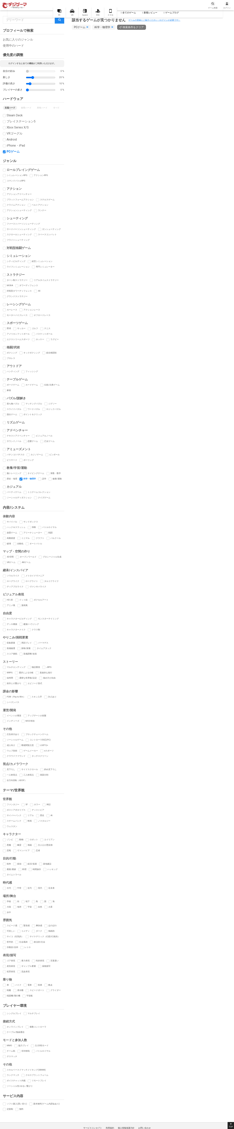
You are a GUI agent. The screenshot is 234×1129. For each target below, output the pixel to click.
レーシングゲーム (19, 304)
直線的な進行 (46, 672)
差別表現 (11, 966)
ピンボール (54, 454)
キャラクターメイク (16, 629)
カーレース (12, 310)
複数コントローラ (38, 1027)
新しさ (6, 77)
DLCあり (52, 697)
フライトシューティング (18, 240)
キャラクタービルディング (19, 618)
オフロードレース (42, 315)
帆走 (50, 985)
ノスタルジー (44, 821)
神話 (48, 804)
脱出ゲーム (12, 414)
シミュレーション (19, 256)
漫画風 (24, 605)
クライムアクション (16, 205)
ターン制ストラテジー (17, 280)
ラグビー (54, 339)
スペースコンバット (47, 234)
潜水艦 (20, 990)
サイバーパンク (14, 815)
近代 (30, 888)
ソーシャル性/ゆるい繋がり (20, 1086)
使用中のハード (13, 45)
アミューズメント (19, 449)
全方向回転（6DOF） (17, 780)
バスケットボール (44, 334)
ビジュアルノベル (44, 436)
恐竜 (9, 850)
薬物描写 (46, 966)
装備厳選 (11, 648)
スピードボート (37, 990)
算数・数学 (55, 473)
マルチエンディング (16, 667)
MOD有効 (30, 721)
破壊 (9, 543)
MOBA (10, 285)
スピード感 (12, 925)
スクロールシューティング (19, 234)
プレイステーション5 (21, 121)
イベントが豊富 (14, 715)
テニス (47, 328)
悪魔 (9, 845)
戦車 (40, 985)
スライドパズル (14, 409)
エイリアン (49, 839)
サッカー (21, 328)
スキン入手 (37, 697)
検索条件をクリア (133, 27)
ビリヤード (12, 460)
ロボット (34, 839)
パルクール (55, 538)
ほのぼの (52, 925)
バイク (18, 985)
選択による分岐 (26, 672)
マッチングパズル (33, 403)
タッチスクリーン (40, 756)
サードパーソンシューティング (21, 229)
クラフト (40, 538)
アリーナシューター (32, 532)
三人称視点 (28, 775)
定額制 (10, 1109)
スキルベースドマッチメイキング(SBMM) (26, 1070)
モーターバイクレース (17, 315)
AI (51, 815)
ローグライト (31, 581)
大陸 (9, 907)
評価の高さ (9, 83)
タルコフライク (51, 581)
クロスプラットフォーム (36, 1075)
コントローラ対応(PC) (40, 740)
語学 (44, 479)
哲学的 (10, 942)
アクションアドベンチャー (19, 194)
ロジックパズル (53, 409)
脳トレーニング (14, 473)
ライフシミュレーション (18, 267)
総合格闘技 (51, 353)
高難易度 (11, 538)
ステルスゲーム (47, 199)
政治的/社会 (39, 942)
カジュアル (14, 486)
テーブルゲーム (17, 379)
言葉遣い (54, 960)
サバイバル (12, 522)
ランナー (42, 210)
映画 (30, 821)
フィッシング (31, 371)
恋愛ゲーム (33, 441)
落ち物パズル (13, 403)
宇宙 (30, 907)
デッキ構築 (12, 624)
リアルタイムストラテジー (46, 280)
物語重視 (36, 667)
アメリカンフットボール (18, 334)
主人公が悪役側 (45, 845)
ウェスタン (12, 826)
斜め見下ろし (50, 769)
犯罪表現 (11, 971)
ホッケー (40, 339)
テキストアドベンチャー (18, 436)
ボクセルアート (41, 600)
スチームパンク (14, 821)
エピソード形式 (35, 683)
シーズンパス (13, 702)
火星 (50, 907)
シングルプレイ (14, 1013)
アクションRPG (41, 175)
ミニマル (25, 538)
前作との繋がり (14, 683)
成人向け (11, 745)
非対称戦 (25, 1051)
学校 (9, 901)
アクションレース (31, 310)
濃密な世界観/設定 (28, 678)
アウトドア (14, 366)
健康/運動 (57, 479)
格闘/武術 (13, 347)
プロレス (11, 358)
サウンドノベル (14, 441)
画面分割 (44, 775)
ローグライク (13, 581)
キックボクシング (31, 353)
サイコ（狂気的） (15, 936)
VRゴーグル (14, 133)
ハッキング (52, 869)
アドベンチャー (17, 430)
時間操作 (37, 869)
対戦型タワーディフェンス (19, 291)
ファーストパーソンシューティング (23, 224)
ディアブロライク (15, 586)
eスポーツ (49, 751)
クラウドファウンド (16, 756)
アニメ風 (11, 605)
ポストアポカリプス (16, 810)
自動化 (20, 543)
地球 (19, 907)
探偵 (19, 864)
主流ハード (10, 108)
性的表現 (40, 960)
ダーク (39, 931)
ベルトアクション (40, 205)
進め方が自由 (49, 678)
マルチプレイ (34, 1013)
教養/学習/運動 (17, 468)
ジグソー (52, 403)
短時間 (10, 678)
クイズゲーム (44, 497)
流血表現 (25, 971)
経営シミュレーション (42, 261)
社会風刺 (23, 942)
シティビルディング (16, 261)
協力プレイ (23, 1045)
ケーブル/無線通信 (15, 1032)
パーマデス (43, 643)
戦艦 (9, 990)
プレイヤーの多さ (12, 89)
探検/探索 (26, 648)
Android (12, 139)
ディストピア (38, 810)
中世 (19, 888)
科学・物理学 (29, 479)
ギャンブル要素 (28, 966)
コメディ (25, 931)
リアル (31, 815)
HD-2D (10, 600)
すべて (56, 108)
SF (26, 804)
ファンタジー (13, 804)
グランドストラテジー (17, 296)
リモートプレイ (39, 1080)
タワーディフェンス (28, 285)
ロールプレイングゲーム (23, 170)
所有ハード (42, 108)
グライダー (55, 990)
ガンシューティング (51, 229)
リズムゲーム (16, 422)
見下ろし (11, 769)
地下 (27, 901)
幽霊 (19, 845)
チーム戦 (11, 1051)
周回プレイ (26, 643)
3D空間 (10, 557)
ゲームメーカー (30, 751)
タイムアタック (44, 648)
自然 (40, 907)
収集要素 (11, 643)
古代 (9, 888)
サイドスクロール (29, 769)
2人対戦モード (42, 1045)
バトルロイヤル (49, 527)
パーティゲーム (14, 492)
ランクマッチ (13, 1075)
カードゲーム (31, 385)
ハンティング (13, 371)
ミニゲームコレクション (39, 492)
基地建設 (47, 864)
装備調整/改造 (30, 654)
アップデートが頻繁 (37, 715)
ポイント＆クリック (32, 414)
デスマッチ (12, 1056)
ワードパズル (34, 409)
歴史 (42, 815)
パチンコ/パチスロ (15, 454)
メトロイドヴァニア (34, 575)
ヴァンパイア (23, 850)
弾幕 (34, 527)
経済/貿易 (32, 864)
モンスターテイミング (48, 618)
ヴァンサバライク (38, 586)
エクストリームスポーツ (18, 339)
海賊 (30, 845)
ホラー (37, 804)
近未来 (51, 888)
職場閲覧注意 (27, 745)
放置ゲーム (12, 532)
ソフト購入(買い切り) (17, 1104)
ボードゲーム (13, 385)
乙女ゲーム (49, 441)
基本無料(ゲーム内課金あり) (46, 1104)
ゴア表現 (11, 960)
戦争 (9, 864)
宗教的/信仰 (12, 947)
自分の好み (9, 71)
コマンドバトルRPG (16, 181)
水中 (9, 912)
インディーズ (13, 721)
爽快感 (39, 925)
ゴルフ (35, 328)
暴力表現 (25, 960)
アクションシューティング (19, 210)
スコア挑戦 (12, 654)
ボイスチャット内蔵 (16, 1080)
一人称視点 (12, 775)
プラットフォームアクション (20, 199)
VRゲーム (11, 562)
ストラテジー (16, 274)
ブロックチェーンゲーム (36, 734)
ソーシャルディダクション (19, 497)
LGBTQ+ (44, 745)
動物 (21, 839)
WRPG (10, 672)
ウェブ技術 (12, 751)
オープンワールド (28, 557)
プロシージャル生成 (52, 557)
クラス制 (36, 629)
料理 (24, 869)
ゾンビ (10, 839)
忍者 (38, 850)
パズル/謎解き (16, 398)
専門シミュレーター (45, 267)
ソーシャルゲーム (15, 740)
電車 (30, 985)
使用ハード (26, 108)
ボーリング (28, 460)
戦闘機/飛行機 (13, 996)
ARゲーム (26, 562)
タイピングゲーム (36, 473)
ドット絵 (23, 600)
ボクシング (12, 353)
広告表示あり (13, 734)
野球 (9, 328)
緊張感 (26, 925)
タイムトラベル (14, 874)
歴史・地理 (12, 479)
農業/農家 (11, 869)
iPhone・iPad (16, 145)
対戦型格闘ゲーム (19, 248)
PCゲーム (13, 151)
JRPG (49, 667)
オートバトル (36, 543)
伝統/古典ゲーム (52, 385)
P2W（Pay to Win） (16, 697)
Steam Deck (15, 115)
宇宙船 (29, 996)
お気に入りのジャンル (18, 39)
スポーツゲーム (17, 323)
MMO (9, 1045)
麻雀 (9, 390)
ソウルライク (13, 575)
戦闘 (50, 532)
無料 (21, 1109)
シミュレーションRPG (17, 175)
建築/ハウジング (31, 624)
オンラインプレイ (15, 1027)
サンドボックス (30, 522)
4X (39, 291)
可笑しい (11, 931)
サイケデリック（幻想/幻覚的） (45, 936)
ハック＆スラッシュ (16, 527)
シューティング (17, 218)
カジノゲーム (37, 454)
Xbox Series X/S (18, 127)
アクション (14, 188)
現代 (40, 888)
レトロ (27, 947)
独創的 (51, 931)
